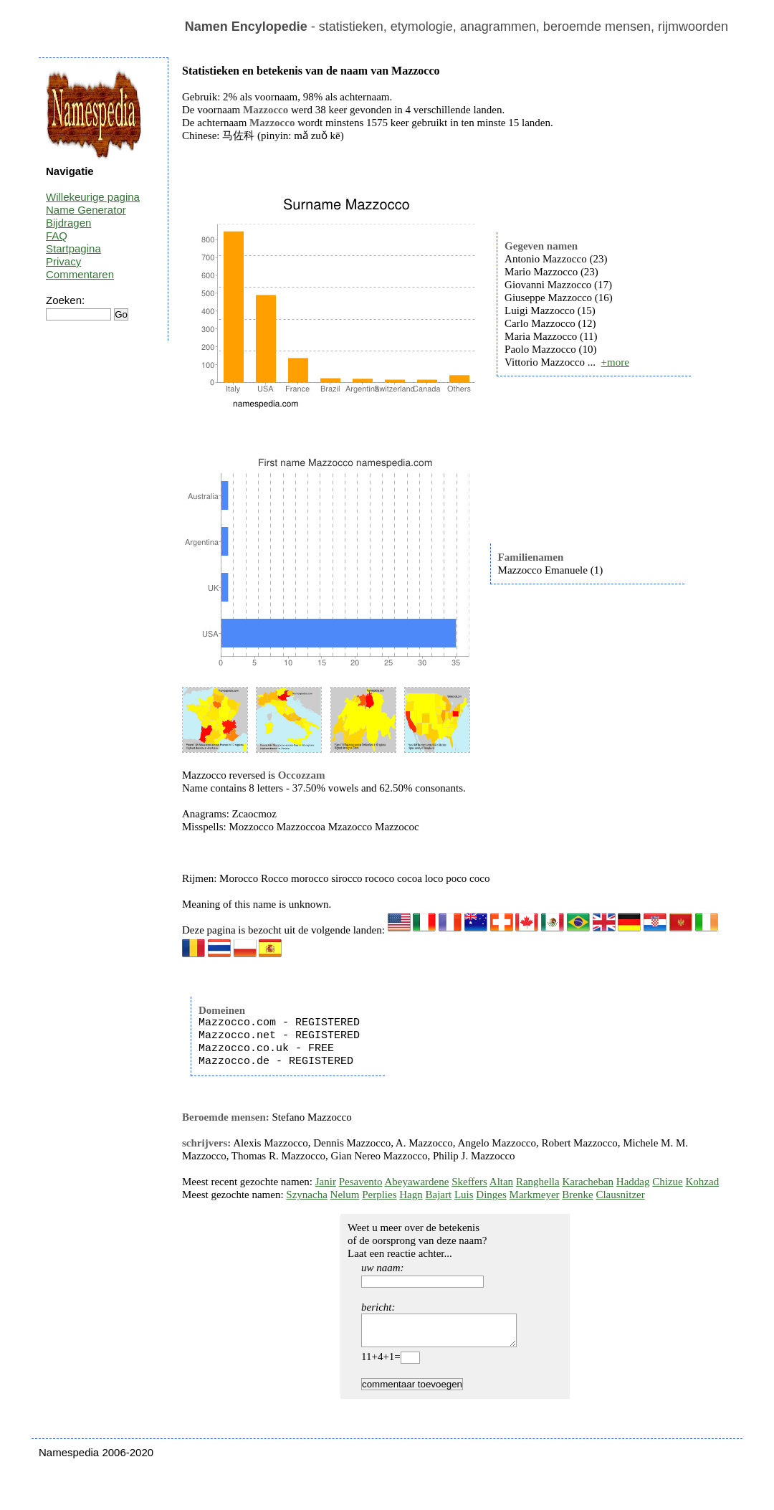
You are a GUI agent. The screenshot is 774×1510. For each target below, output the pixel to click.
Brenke (577, 1194)
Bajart (439, 1194)
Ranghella (538, 1181)
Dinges (491, 1194)
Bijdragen (68, 223)
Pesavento (361, 1181)
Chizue (667, 1181)
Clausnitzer (620, 1194)
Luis (464, 1194)
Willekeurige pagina (93, 197)
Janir (325, 1181)
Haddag (633, 1181)
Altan (501, 1181)
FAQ (56, 235)
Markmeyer (535, 1194)
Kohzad (702, 1181)
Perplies (379, 1194)
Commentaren (80, 274)
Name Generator (86, 210)
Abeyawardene (416, 1181)
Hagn (411, 1194)
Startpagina (73, 248)
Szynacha (306, 1194)
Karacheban (587, 1181)
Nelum (345, 1194)
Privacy (63, 261)
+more (615, 362)
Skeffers (469, 1181)
